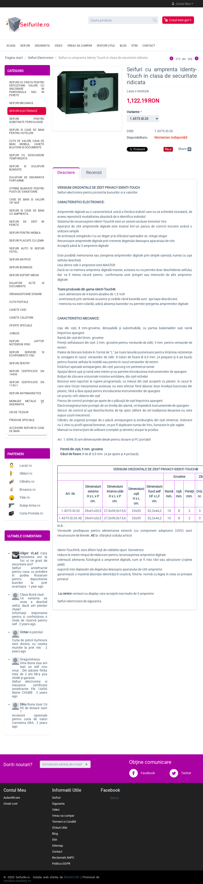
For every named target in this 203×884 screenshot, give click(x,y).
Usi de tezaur (18, 412)
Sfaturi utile (106, 45)
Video (58, 45)
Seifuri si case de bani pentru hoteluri (26, 131)
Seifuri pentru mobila (25, 232)
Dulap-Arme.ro (30, 505)
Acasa (10, 45)
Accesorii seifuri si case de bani (26, 429)
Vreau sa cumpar (79, 45)
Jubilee (14, 333)
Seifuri (25, 45)
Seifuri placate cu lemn (26, 240)
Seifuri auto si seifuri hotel (26, 250)
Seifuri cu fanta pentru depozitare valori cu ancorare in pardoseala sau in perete (26, 89)
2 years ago (27, 624)
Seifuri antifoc (20, 259)
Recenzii (94, 172)
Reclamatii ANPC (63, 857)
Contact (148, 45)
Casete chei (17, 309)
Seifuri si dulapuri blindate (26, 168)
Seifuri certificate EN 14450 (26, 373)
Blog (123, 45)
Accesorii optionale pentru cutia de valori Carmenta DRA (29, 719)
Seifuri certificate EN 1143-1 (26, 384)
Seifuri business (20, 267)
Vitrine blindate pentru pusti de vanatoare (26, 190)
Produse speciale (22, 420)
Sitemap (57, 845)
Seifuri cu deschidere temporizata (26, 157)
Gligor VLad (29, 553)
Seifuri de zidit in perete (26, 223)
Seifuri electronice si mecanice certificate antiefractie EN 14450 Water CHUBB (29, 687)
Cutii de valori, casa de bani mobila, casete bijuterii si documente (26, 144)
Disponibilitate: (137, 137)
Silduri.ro (26, 473)
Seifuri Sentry (19, 363)
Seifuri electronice (69, 192)
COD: (130, 131)
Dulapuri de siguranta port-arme (26, 179)
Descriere (66, 172)
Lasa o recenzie (138, 91)
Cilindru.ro (27, 481)
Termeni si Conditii (64, 821)
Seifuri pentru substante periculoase (26, 120)
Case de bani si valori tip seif (26, 201)
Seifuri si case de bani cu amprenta (26, 212)
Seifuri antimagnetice (25, 393)
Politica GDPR (61, 863)
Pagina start (14, 58)
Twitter (180, 773)
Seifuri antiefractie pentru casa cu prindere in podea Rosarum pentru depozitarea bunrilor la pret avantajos (29, 577)
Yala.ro (25, 497)
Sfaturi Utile (59, 827)
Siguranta (42, 45)
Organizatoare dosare (25, 294)
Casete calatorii (21, 317)
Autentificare (11, 797)
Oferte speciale (20, 325)
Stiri (134, 45)
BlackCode (71, 877)
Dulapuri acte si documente (26, 284)
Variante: (133, 112)
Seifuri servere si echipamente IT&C (26, 354)
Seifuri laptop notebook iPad (26, 343)
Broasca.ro (27, 489)
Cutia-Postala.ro (31, 513)
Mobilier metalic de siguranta (26, 403)
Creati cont (10, 803)
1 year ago (35, 586)
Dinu (23, 704)
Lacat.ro (26, 465)
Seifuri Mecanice (21, 103)
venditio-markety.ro (17, 881)
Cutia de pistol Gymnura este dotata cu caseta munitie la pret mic (29, 643)
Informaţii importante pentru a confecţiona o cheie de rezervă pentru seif (29, 618)
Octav (24, 632)
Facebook (142, 773)
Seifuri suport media (24, 275)
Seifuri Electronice (40, 58)
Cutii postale (18, 302)
